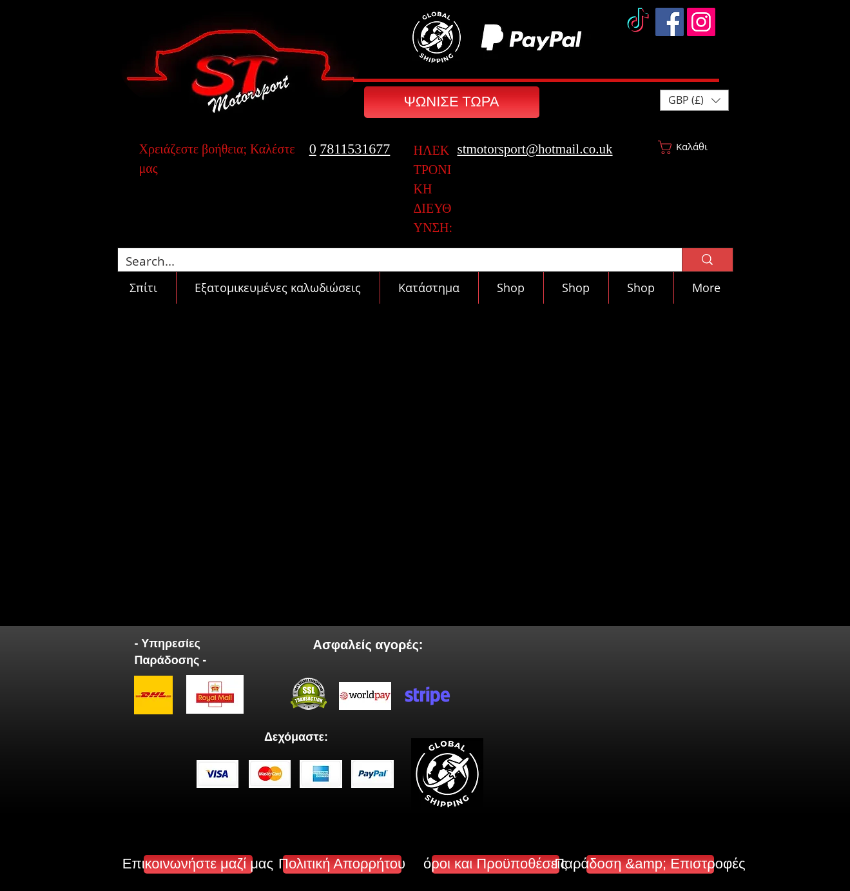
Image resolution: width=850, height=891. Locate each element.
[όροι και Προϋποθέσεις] (495, 864)
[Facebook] (669, 22)
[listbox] (694, 100)
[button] (694, 100)
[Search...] (390, 261)
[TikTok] (638, 22)
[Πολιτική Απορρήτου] (342, 864)
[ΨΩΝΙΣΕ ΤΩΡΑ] (451, 102)
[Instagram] (701, 22)
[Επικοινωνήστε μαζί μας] (198, 864)
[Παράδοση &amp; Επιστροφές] (650, 864)
